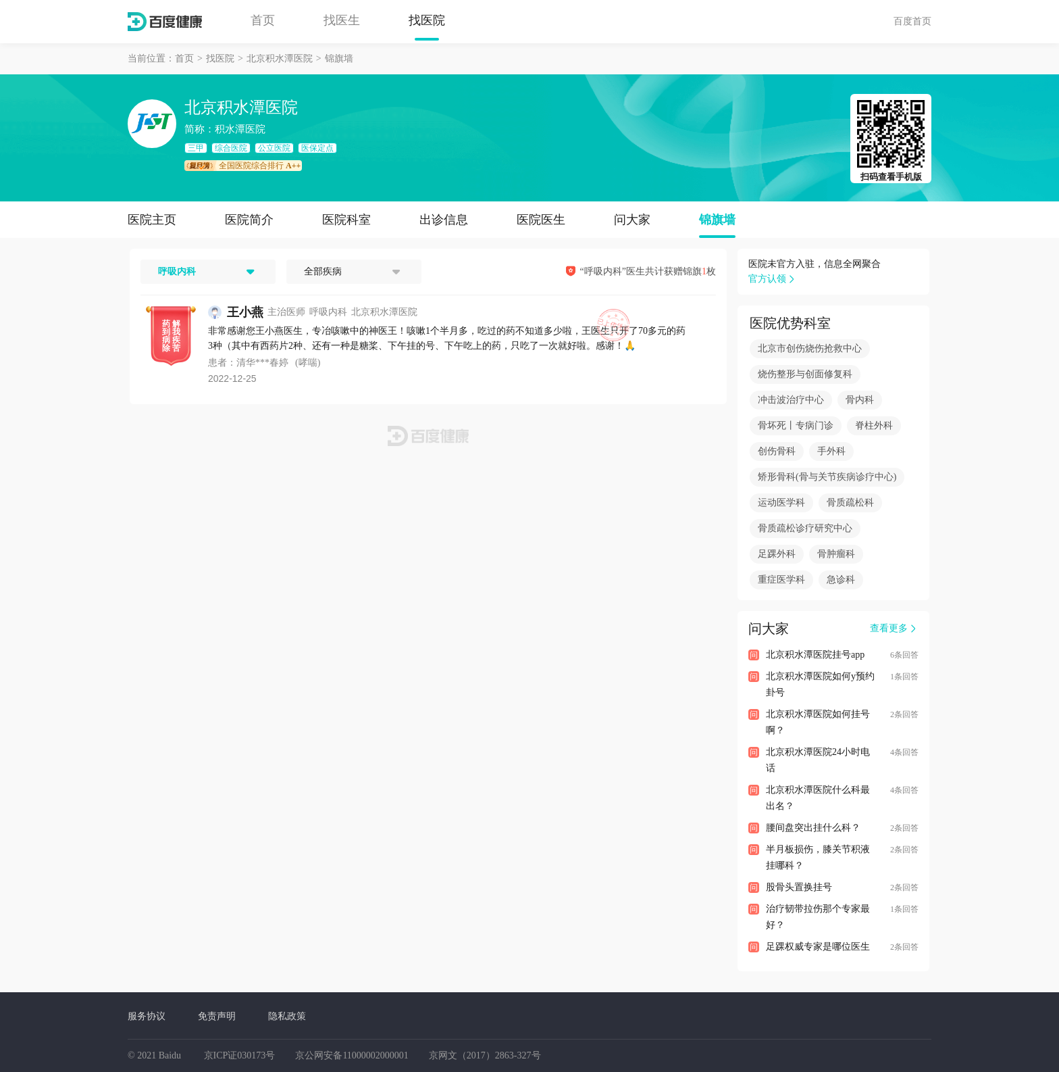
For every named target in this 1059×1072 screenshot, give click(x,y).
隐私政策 (287, 1015)
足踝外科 (777, 554)
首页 (263, 20)
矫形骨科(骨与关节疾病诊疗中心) (827, 477)
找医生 (342, 20)
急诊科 (841, 580)
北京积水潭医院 (280, 58)
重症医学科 (781, 580)
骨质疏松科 (850, 502)
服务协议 (146, 1015)
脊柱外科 (874, 425)
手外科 (831, 451)
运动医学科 (781, 502)
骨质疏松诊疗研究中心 (805, 528)
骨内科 (860, 400)
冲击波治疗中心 (791, 400)
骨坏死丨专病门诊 (795, 425)
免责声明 (217, 1015)
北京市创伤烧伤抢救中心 (810, 348)
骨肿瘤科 (836, 554)
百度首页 (912, 21)
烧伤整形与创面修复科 (805, 374)
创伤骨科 (777, 451)
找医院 (427, 20)
